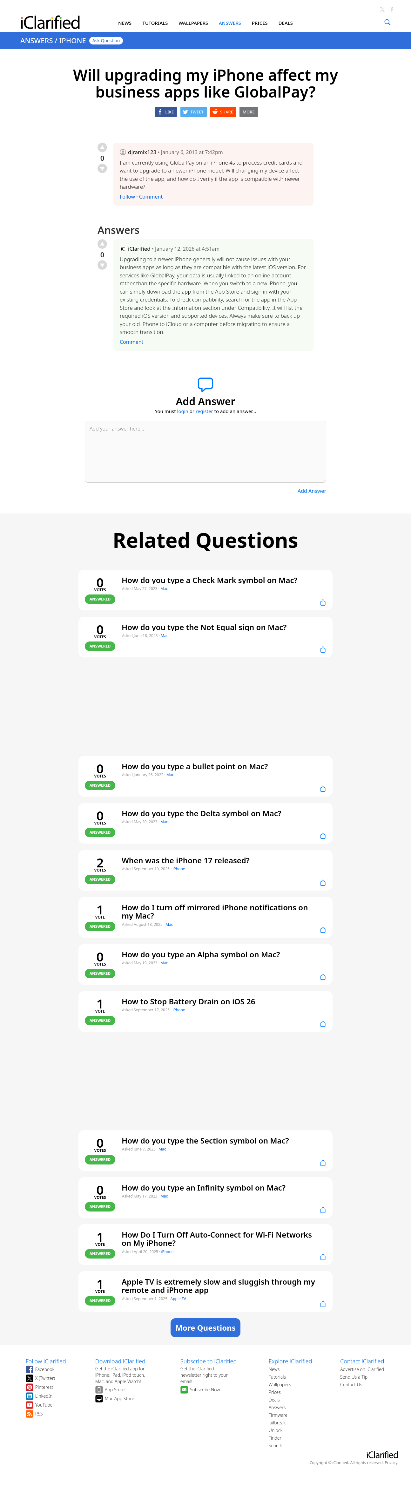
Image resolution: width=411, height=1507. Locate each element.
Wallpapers (280, 1384)
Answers (277, 1407)
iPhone (178, 869)
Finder (275, 1438)
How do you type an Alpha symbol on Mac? (201, 954)
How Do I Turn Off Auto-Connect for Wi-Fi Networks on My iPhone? (217, 1238)
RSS (39, 1414)
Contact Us (351, 1384)
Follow (127, 196)
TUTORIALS (155, 23)
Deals (274, 1400)
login (182, 411)
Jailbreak (277, 1423)
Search (275, 1446)
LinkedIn (44, 1396)
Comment (151, 196)
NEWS (124, 23)
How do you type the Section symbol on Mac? (205, 1140)
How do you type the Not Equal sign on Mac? (204, 627)
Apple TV (178, 1298)
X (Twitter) (45, 1378)
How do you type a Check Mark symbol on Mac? (210, 580)
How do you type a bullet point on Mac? (195, 766)
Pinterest (44, 1387)
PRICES (260, 23)
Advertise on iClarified (362, 1369)
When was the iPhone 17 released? (186, 860)
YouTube (44, 1405)
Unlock (276, 1430)
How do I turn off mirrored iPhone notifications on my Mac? (215, 911)
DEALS (286, 23)
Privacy (391, 1462)
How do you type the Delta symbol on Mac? (201, 813)
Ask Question (106, 40)
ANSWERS (230, 23)
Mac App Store (119, 1398)
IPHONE (72, 40)
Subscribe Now (205, 1390)
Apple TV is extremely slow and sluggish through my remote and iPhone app (218, 1285)
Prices (275, 1392)
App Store (115, 1390)
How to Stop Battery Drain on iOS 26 (188, 1001)
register (204, 411)
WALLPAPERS (193, 23)
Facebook (45, 1369)
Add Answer (312, 490)
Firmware (278, 1415)
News (274, 1369)
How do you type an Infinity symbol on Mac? (204, 1187)
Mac (164, 588)
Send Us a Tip (353, 1377)
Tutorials (277, 1377)
